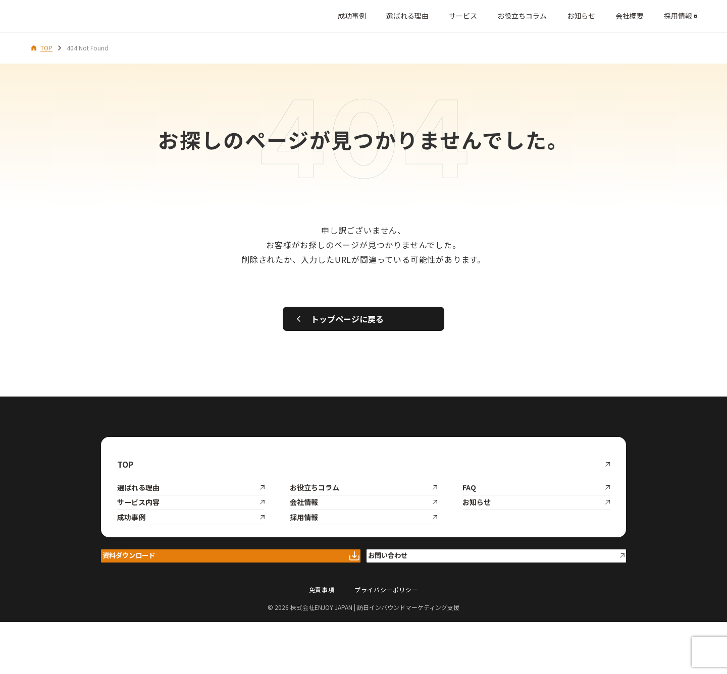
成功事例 (313, 16)
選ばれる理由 (368, 16)
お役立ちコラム (483, 16)
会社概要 (591, 16)
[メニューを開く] (685, 16)
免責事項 (321, 641)
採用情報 (639, 16)
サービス (424, 16)
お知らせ (542, 16)
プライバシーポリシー (386, 641)
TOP (41, 47)
